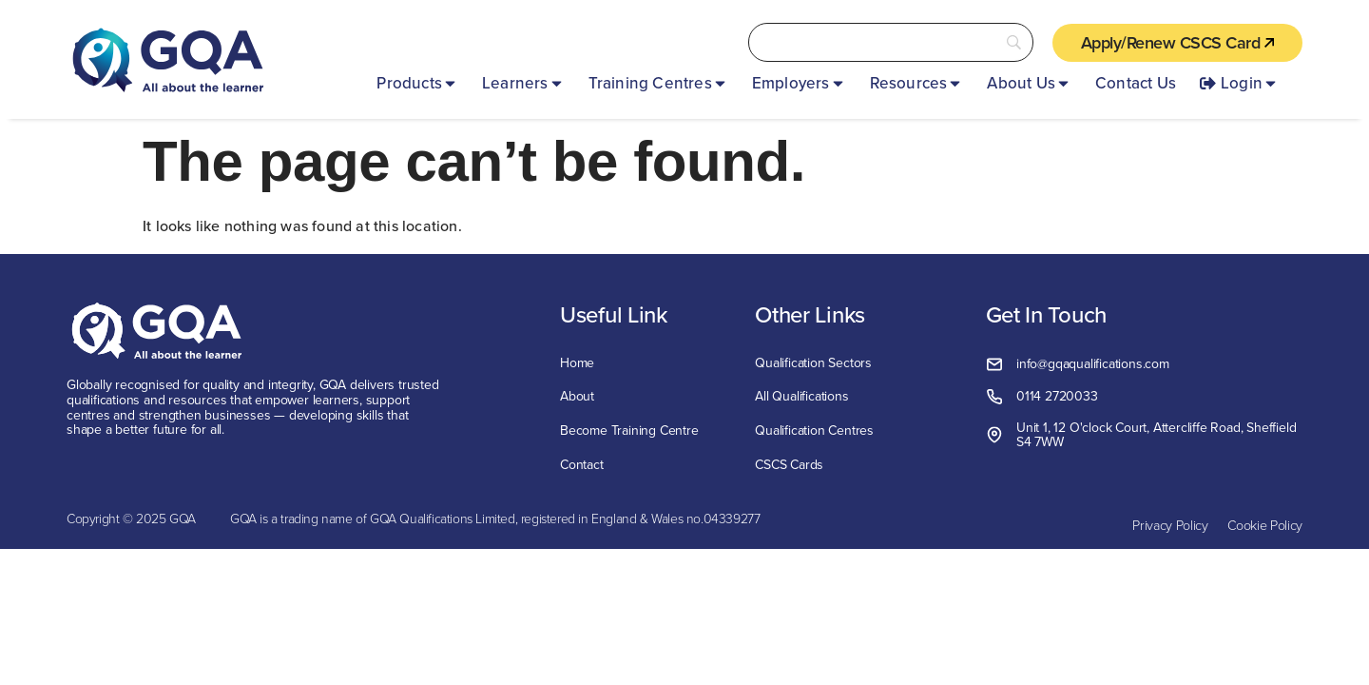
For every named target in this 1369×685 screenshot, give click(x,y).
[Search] (890, 42)
